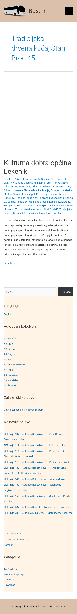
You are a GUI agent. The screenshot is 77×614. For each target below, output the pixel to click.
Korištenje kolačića (18, 538)
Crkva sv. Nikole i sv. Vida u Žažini (51, 186)
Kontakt (8, 544)
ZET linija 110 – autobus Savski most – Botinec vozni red (36, 462)
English (8, 314)
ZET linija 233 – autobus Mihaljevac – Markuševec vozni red (38, 512)
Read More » (11, 263)
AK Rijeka (9, 348)
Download (9, 584)
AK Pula (8, 369)
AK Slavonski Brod (14, 364)
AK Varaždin (11, 380)
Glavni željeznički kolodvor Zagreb (23, 409)
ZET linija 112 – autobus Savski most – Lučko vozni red (35, 445)
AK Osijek (9, 354)
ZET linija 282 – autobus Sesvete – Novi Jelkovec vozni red (37, 506)
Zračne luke (10, 569)
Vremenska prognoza (16, 574)
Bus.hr (37, 10)
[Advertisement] (38, 118)
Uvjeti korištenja (13, 533)
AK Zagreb (10, 338)
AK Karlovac (11, 375)
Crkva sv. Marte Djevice (17, 186)
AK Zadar (9, 359)
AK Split (8, 343)
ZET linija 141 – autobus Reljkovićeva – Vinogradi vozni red (37, 478)
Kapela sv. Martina (59, 201)
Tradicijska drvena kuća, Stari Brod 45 (36, 209)
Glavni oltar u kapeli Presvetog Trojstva (35, 194)
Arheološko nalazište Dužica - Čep (35, 179)
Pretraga (66, 291)
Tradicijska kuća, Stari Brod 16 (43, 212)
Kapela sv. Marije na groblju (32, 201)
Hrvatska (9, 579)
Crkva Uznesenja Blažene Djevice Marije (26, 190)
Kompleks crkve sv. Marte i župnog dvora (27, 205)
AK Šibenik (10, 385)
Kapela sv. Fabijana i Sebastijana (45, 197)
